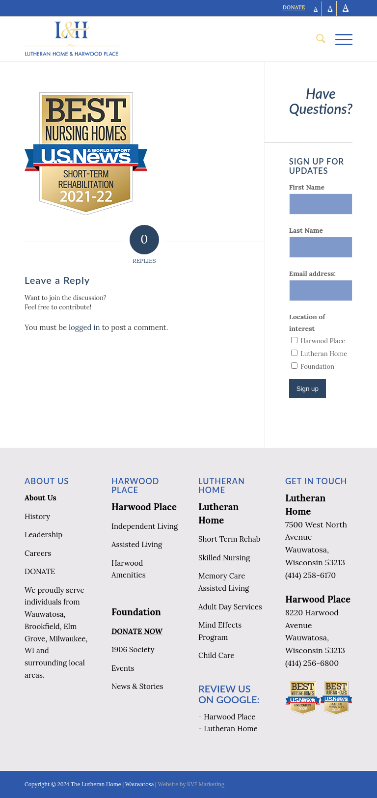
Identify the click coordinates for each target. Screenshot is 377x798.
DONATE (293, 7)
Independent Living (144, 526)
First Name (306, 187)
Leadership (43, 534)
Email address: (312, 273)
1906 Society (132, 649)
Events (123, 668)
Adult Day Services (230, 606)
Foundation (136, 612)
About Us (40, 497)
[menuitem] (315, 39)
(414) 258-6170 (310, 575)
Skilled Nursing (224, 557)
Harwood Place (144, 507)
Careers (38, 553)
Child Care (216, 655)
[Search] (315, 39)
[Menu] (338, 39)
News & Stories (137, 686)
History (37, 516)
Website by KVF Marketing (191, 784)
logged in (84, 327)
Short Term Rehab (229, 539)
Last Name (306, 230)
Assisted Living (136, 544)
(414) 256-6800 (312, 663)
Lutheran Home (230, 728)
